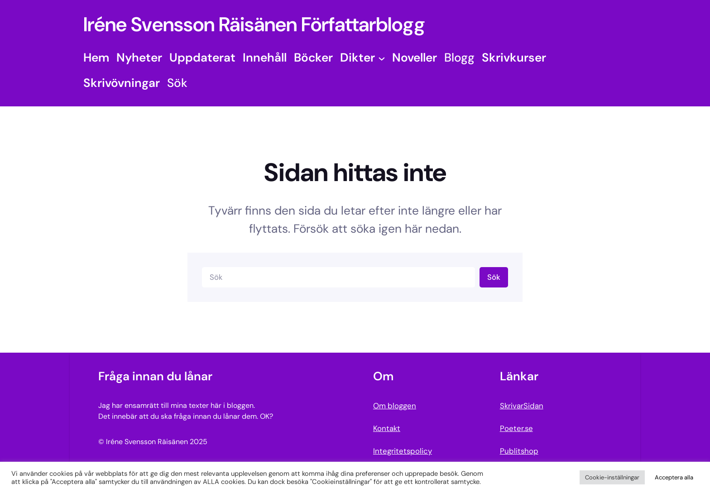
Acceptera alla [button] (674, 477)
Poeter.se (516, 428)
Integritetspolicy (402, 451)
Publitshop (519, 451)
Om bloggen (394, 406)
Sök (493, 277)
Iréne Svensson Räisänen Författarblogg (254, 24)
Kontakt (386, 428)
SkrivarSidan (521, 406)
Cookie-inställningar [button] (612, 477)
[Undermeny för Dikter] (381, 58)
